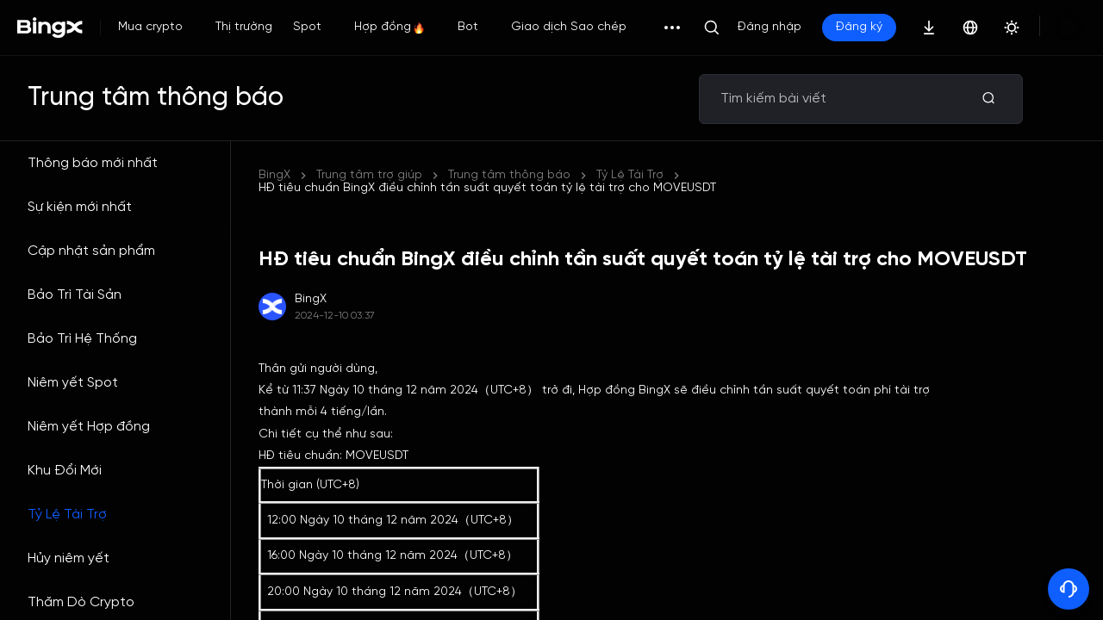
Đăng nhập (769, 27)
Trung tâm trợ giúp (369, 175)
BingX (274, 175)
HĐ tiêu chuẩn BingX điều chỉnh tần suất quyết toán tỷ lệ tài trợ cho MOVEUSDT (677, 175)
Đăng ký (859, 27)
